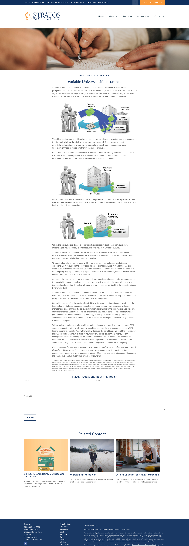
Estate (62, 532)
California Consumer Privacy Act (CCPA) (144, 545)
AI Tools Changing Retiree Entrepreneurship (137, 474)
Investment (64, 529)
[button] (101, 16)
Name (26, 380)
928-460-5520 (77, 2)
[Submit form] (30, 418)
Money (62, 539)
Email (98, 380)
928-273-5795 (35, 530)
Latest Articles (65, 545)
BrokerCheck (125, 529)
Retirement (64, 527)
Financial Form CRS (92, 525)
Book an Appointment (152, 2)
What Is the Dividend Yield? (84, 474)
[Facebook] (135, 2)
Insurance (63, 534)
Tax (61, 537)
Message (28, 396)
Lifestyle (63, 542)
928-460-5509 (34, 527)
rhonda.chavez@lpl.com (97, 2)
